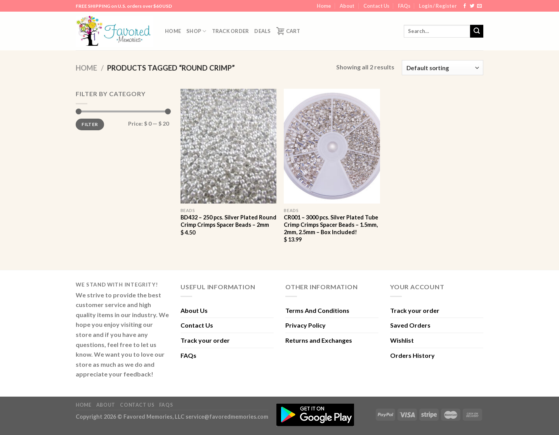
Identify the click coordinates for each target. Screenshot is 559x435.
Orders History (412, 355)
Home (324, 6)
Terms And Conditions (317, 310)
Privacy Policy (305, 325)
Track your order (205, 340)
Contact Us (376, 6)
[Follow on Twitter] (472, 6)
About (347, 6)
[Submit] (476, 31)
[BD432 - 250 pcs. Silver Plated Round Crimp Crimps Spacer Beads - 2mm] (228, 146)
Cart (288, 31)
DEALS (262, 31)
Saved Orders (410, 325)
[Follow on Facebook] (464, 6)
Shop (196, 31)
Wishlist (402, 340)
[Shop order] (442, 67)
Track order (230, 31)
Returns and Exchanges (318, 340)
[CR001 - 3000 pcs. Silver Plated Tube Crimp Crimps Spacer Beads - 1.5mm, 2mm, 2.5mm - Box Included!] (332, 146)
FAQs (404, 6)
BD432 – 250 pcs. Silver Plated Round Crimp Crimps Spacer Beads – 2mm (228, 221)
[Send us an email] (479, 6)
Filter (90, 124)
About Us (194, 310)
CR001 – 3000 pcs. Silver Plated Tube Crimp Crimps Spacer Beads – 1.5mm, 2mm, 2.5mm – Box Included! (331, 224)
